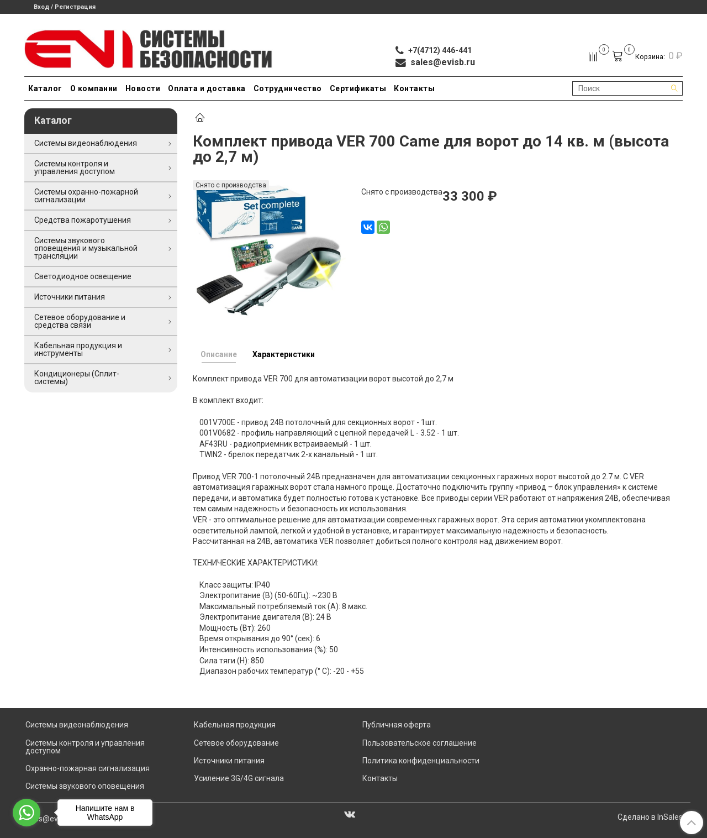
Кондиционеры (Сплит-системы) (76, 377)
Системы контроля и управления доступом (74, 167)
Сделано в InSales (650, 817)
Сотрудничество (288, 88)
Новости (143, 88)
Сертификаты (358, 88)
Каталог (45, 88)
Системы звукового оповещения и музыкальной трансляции (86, 248)
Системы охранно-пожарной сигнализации (86, 195)
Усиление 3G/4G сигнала (239, 778)
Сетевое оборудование (236, 743)
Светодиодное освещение (82, 276)
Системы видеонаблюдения (85, 143)
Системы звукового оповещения (84, 786)
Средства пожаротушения (82, 220)
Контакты (414, 88)
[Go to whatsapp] (26, 812)
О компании (94, 88)
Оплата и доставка (207, 88)
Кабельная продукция (235, 724)
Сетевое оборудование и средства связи (79, 321)
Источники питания (69, 296)
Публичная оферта (396, 724)
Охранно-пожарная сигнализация (87, 768)
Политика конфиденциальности (420, 760)
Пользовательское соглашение (419, 743)
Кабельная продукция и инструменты (78, 349)
